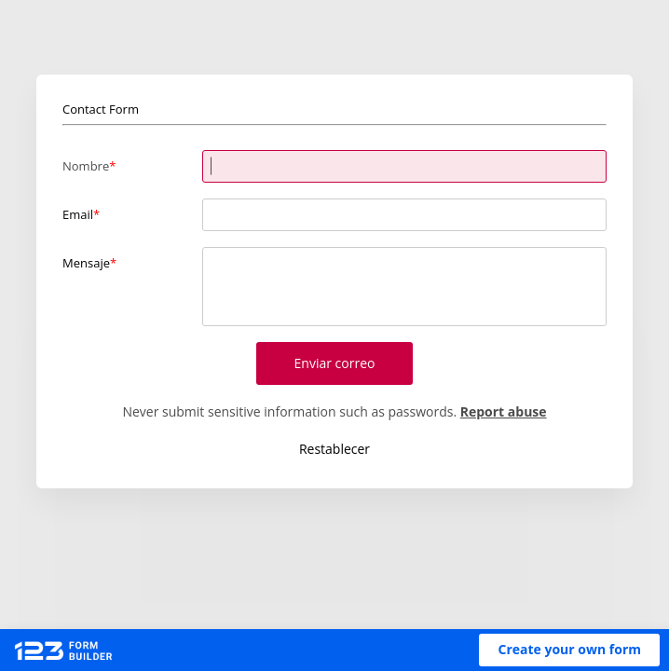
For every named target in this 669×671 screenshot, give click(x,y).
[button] (569, 650)
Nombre (85, 165)
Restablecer (334, 449)
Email (77, 214)
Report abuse (503, 411)
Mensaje (86, 262)
